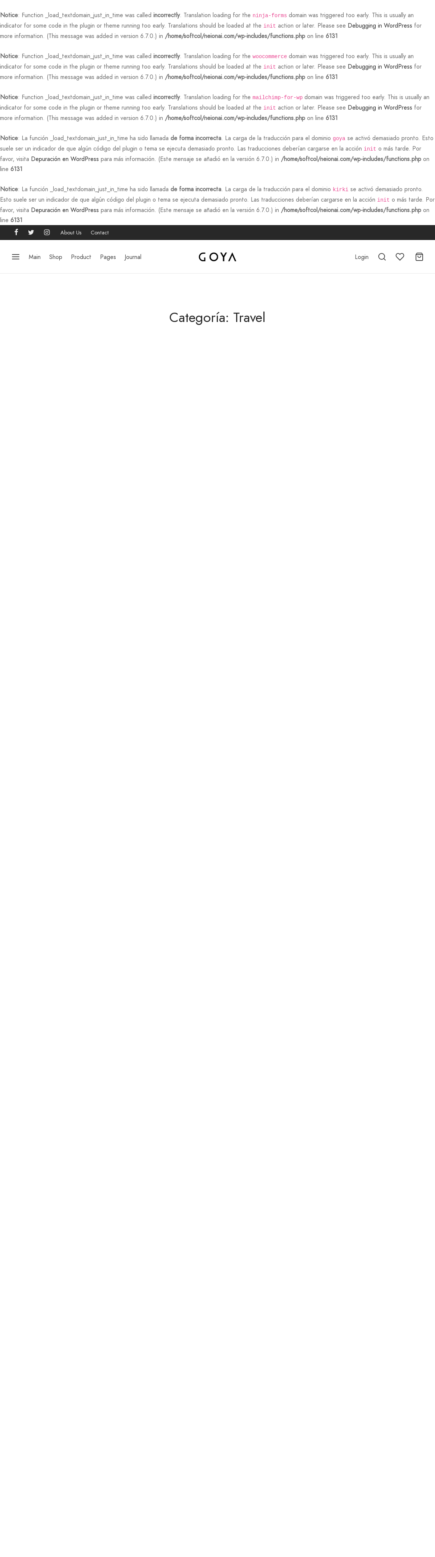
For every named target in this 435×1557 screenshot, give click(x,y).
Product (81, 254)
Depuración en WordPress (65, 157)
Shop (55, 254)
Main (35, 254)
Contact (100, 230)
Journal (133, 254)
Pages (108, 254)
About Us (71, 230)
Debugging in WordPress (380, 25)
